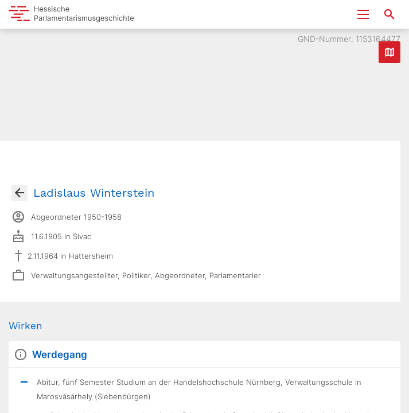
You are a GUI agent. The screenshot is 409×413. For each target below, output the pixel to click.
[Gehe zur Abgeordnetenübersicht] (19, 193)
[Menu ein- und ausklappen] (363, 14)
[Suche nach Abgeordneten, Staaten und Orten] (389, 14)
